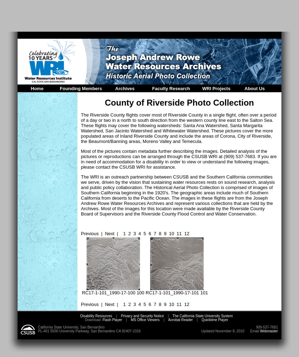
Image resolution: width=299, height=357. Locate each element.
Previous (90, 233)
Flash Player (112, 320)
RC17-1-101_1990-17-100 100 (113, 290)
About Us (254, 88)
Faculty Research (171, 88)
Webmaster (269, 331)
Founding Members (81, 88)
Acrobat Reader (180, 320)
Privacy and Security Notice (142, 316)
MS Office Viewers (145, 320)
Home (37, 88)
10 (171, 233)
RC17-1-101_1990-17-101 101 (177, 290)
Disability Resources (96, 316)
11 (179, 233)
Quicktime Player (215, 320)
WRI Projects (216, 88)
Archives (125, 88)
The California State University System (203, 316)
